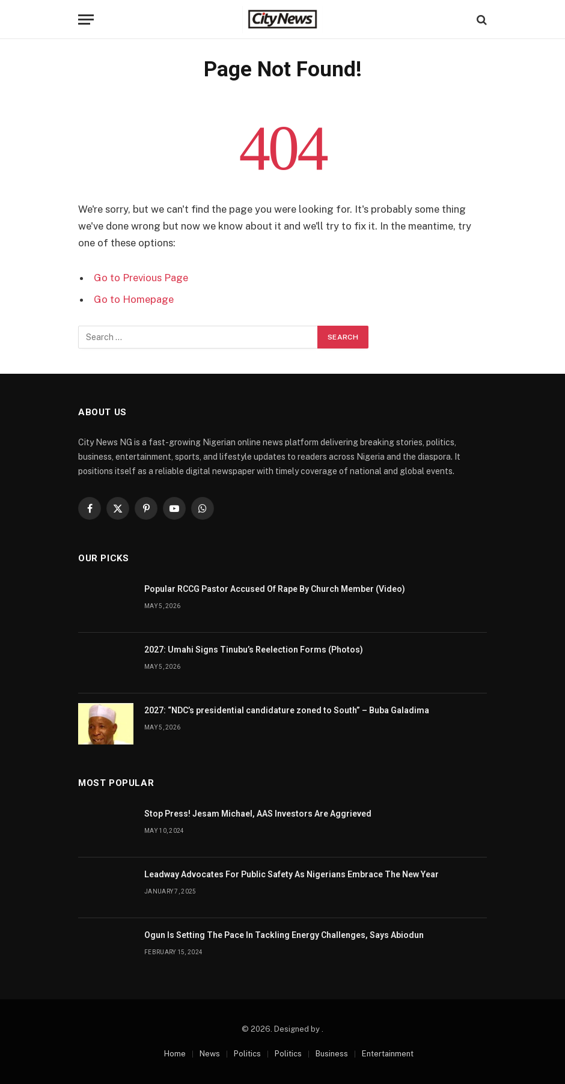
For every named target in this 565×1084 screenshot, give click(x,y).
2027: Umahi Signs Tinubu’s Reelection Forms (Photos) (253, 649)
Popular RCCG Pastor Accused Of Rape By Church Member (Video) (274, 589)
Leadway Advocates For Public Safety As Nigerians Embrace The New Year (291, 874)
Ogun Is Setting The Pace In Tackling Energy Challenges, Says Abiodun (284, 935)
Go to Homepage (134, 299)
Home (175, 1053)
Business (332, 1053)
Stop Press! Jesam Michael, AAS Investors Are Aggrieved (257, 813)
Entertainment (388, 1053)
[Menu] (86, 19)
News (210, 1053)
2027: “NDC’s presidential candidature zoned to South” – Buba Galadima (286, 710)
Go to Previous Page (141, 278)
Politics (247, 1053)
